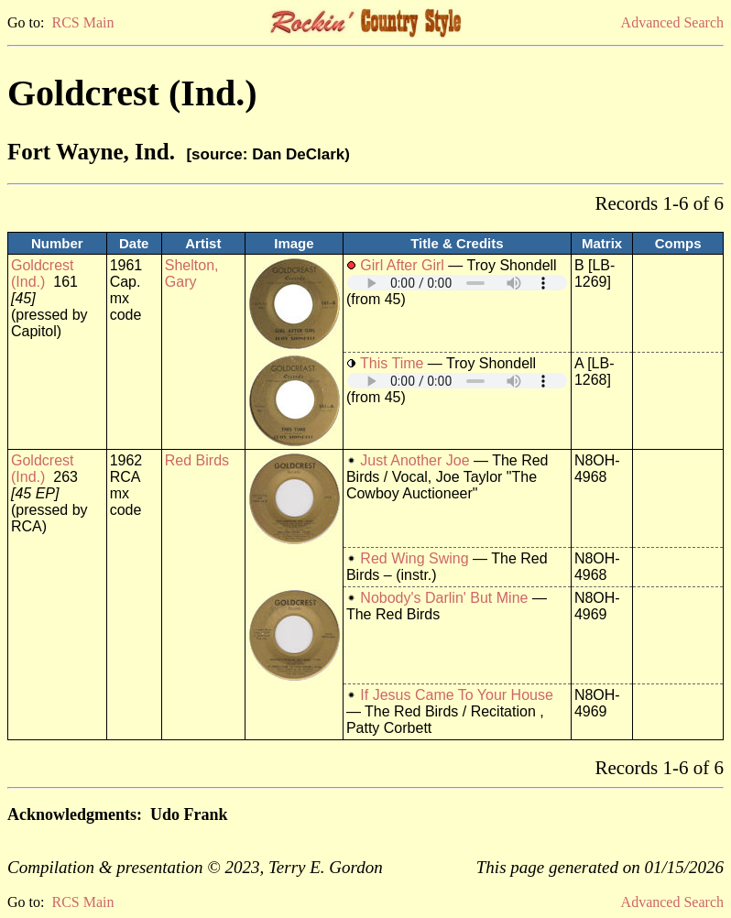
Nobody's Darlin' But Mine (444, 598)
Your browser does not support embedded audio (457, 282)
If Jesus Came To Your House (456, 695)
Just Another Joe (414, 460)
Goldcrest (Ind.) (42, 273)
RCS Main (82, 22)
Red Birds (197, 460)
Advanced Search (672, 22)
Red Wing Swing (414, 558)
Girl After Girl (402, 265)
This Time (391, 363)
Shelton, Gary (192, 273)
